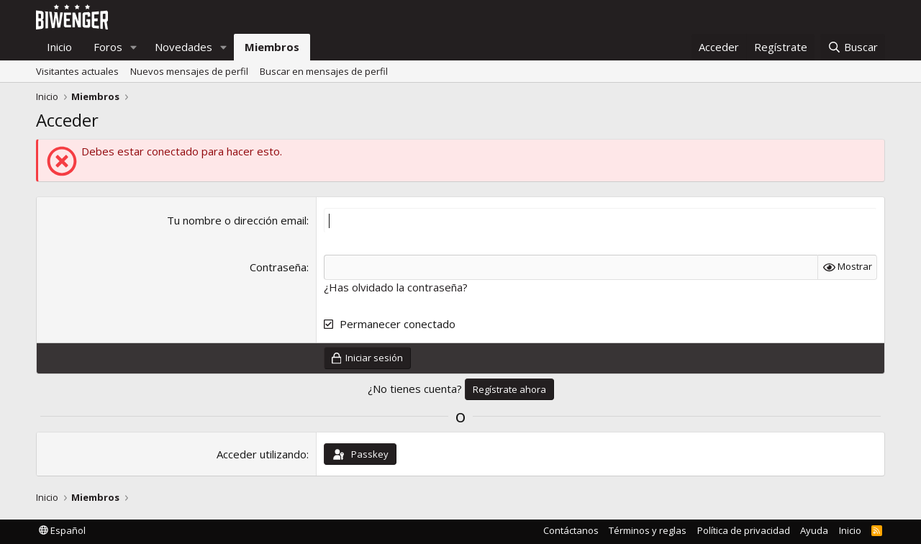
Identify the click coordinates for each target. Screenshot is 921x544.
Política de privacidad (743, 530)
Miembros (272, 47)
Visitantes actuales (77, 71)
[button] (134, 47)
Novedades (183, 47)
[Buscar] (852, 47)
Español (62, 530)
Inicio (59, 47)
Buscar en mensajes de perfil (324, 71)
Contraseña (278, 267)
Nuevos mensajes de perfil (189, 71)
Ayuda (814, 530)
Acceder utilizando (262, 454)
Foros (108, 47)
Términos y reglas (647, 530)
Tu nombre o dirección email (237, 220)
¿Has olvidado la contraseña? (396, 287)
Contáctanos (571, 530)
